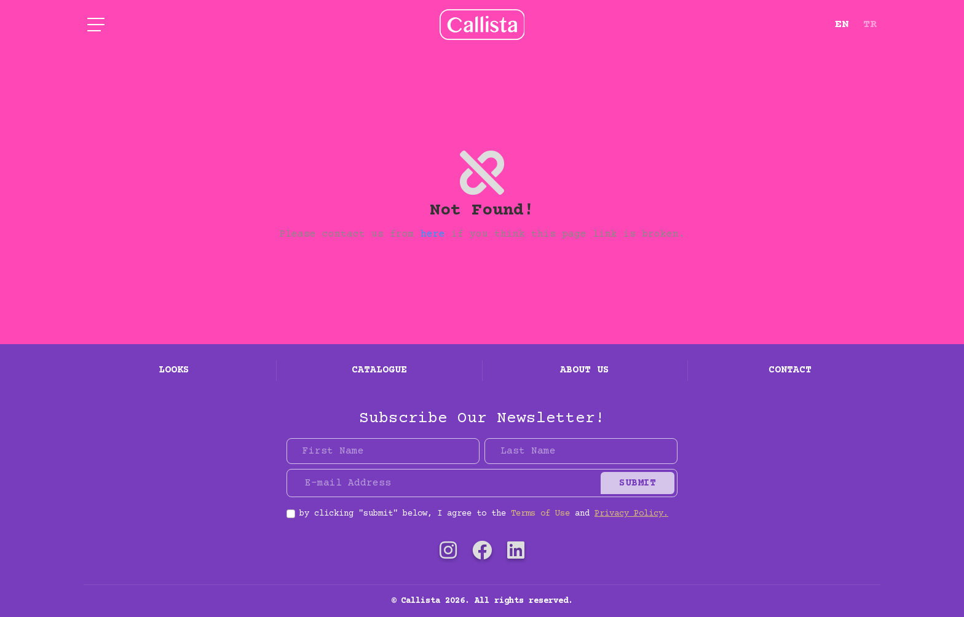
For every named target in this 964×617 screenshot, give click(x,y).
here (433, 234)
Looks (174, 369)
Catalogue (379, 369)
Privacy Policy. (631, 514)
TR (870, 24)
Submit (637, 483)
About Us (584, 369)
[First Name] (383, 451)
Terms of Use (540, 514)
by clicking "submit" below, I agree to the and (483, 514)
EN (841, 24)
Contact (790, 369)
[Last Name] (581, 451)
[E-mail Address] (445, 483)
